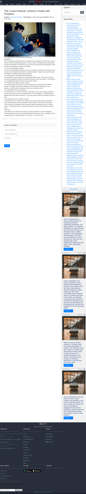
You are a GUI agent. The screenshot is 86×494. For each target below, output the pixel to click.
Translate (48, 465)
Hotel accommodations (16, 17)
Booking (25, 457)
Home (25, 434)
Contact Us (3, 470)
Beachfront (26, 442)
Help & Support (4, 465)
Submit (7, 145)
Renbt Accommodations (44, 1)
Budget (25, 444)
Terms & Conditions (6, 439)
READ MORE (74, 189)
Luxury (25, 452)
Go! (82, 12)
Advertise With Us (5, 476)
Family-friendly (27, 455)
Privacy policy (16, 439)
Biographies (26, 460)
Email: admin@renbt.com (7, 448)
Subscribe (19, 490)
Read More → (68, 249)
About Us (3, 473)
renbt (84, 191)
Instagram (49, 436)
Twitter (48, 439)
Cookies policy (4, 442)
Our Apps (26, 465)
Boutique (25, 447)
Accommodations (28, 439)
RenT (43, 423)
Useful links (3, 429)
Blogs (24, 463)
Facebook (49, 434)
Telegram (49, 442)
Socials (48, 429)
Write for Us (3, 478)
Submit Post (26, 436)
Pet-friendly (26, 450)
